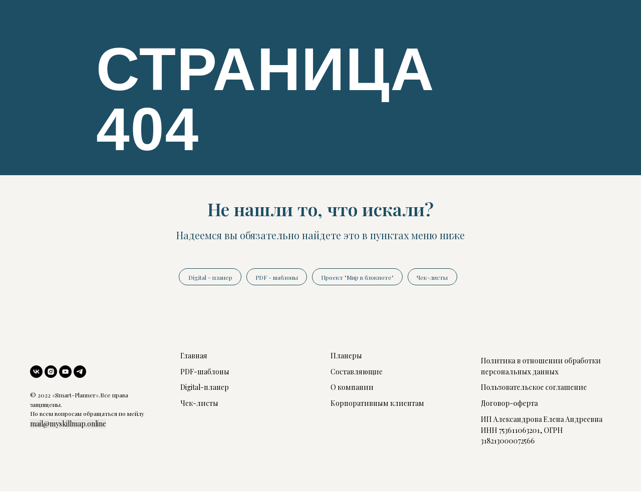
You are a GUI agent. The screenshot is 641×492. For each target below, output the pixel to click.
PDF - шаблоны (276, 277)
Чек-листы (433, 277)
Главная (193, 356)
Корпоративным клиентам (377, 403)
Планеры (346, 356)
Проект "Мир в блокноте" (358, 277)
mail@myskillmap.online (68, 424)
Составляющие (357, 372)
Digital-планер (204, 388)
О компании (352, 388)
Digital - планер (209, 277)
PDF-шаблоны (204, 372)
